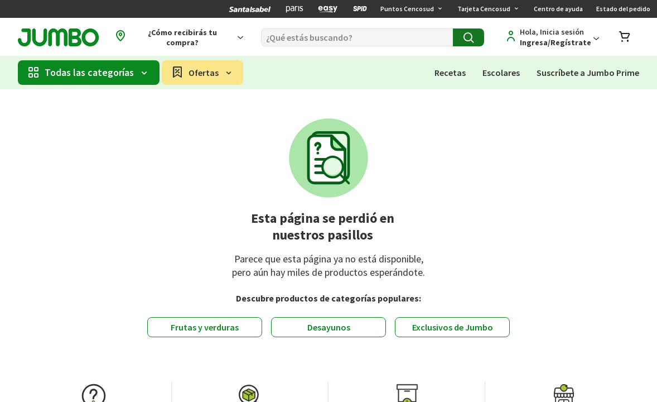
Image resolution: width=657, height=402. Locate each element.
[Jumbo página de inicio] (58, 37)
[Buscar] (357, 37)
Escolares (501, 72)
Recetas (450, 72)
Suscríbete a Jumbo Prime (588, 72)
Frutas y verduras (205, 327)
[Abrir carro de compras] (624, 37)
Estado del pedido (623, 8)
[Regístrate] (550, 37)
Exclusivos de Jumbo (452, 327)
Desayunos (328, 327)
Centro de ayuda (558, 8)
